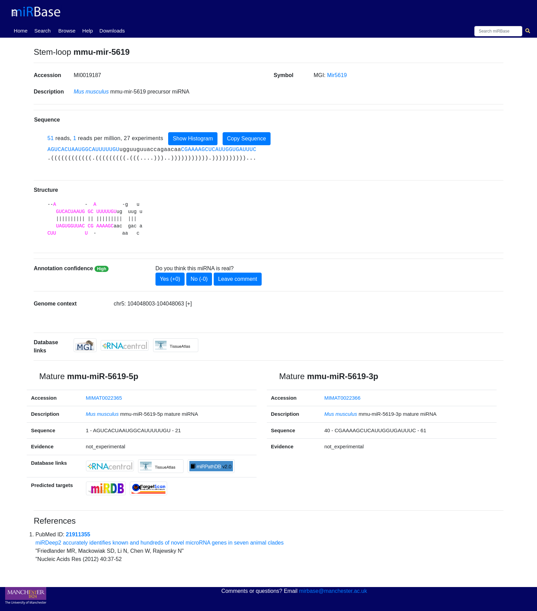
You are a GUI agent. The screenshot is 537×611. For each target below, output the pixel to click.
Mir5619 (337, 75)
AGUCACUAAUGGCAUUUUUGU (83, 150)
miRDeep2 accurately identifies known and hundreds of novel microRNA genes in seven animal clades (159, 543)
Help (87, 31)
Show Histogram (193, 138)
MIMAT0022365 (104, 398)
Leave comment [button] (237, 279)
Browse (66, 31)
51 (50, 138)
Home (21, 30)
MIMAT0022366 (342, 398)
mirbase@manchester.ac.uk (333, 591)
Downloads (112, 31)
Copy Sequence (246, 138)
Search (42, 31)
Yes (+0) (170, 279)
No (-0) (199, 279)
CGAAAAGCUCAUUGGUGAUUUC (218, 150)
